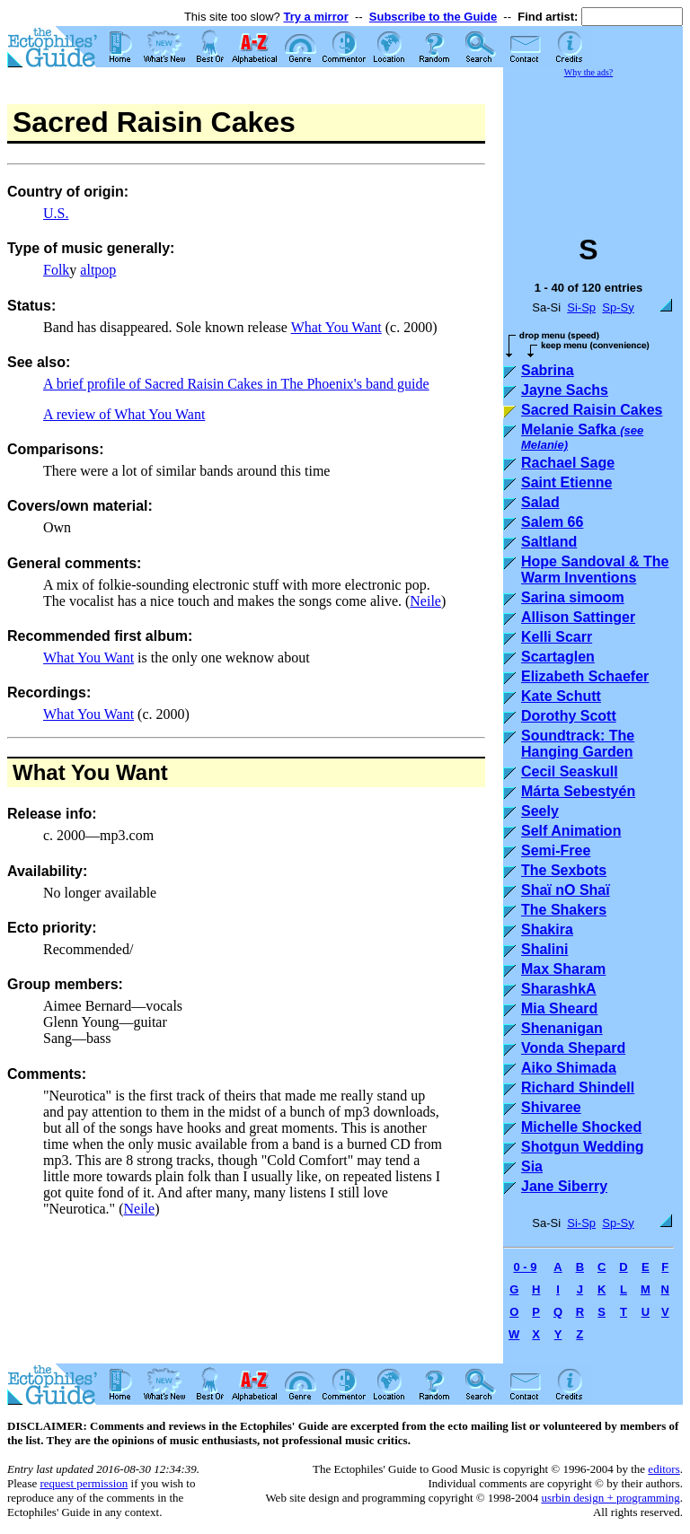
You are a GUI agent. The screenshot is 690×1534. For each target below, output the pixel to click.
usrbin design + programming (610, 1497)
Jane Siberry (564, 1186)
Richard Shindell (577, 1087)
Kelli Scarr (556, 636)
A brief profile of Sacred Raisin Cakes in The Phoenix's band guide (236, 383)
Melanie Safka (582, 436)
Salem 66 (552, 522)
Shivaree (551, 1107)
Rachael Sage (568, 462)
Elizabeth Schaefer (585, 676)
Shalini (544, 949)
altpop (98, 269)
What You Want (336, 327)
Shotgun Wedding (582, 1146)
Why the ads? (588, 72)
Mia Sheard (559, 1008)
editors (663, 1469)
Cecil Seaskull (569, 771)
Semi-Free (555, 850)
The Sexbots (563, 870)
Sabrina (547, 370)
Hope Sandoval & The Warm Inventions (594, 569)
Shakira (547, 929)
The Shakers (563, 909)
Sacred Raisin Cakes (591, 409)
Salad (540, 502)
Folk (56, 269)
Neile (425, 601)
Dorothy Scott (568, 715)
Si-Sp (581, 307)
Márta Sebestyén (578, 791)
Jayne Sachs (564, 390)
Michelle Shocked (581, 1127)
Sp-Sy (617, 307)
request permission (84, 1483)
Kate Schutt (561, 696)
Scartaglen (558, 656)
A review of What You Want (124, 414)
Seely (540, 811)
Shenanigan (562, 1028)
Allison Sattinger (578, 617)
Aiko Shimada (568, 1067)
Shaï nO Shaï (565, 890)
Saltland (549, 541)
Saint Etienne (566, 482)
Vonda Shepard (573, 1048)
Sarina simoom (572, 597)
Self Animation (571, 830)
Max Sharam (563, 969)
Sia (532, 1166)
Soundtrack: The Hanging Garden (577, 743)
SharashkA (559, 988)
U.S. (55, 213)
